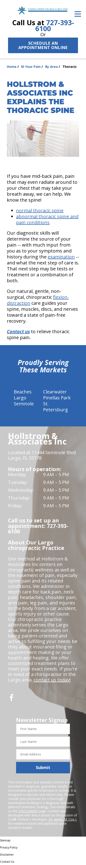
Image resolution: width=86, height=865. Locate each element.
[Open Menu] (77, 14)
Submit (43, 767)
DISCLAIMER (28, 811)
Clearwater (55, 392)
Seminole (24, 404)
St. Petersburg (55, 407)
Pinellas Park (57, 398)
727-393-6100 (54, 25)
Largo (20, 398)
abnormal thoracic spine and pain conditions (47, 219)
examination (61, 257)
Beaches (23, 392)
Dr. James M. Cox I (62, 819)
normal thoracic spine (40, 210)
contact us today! (52, 680)
